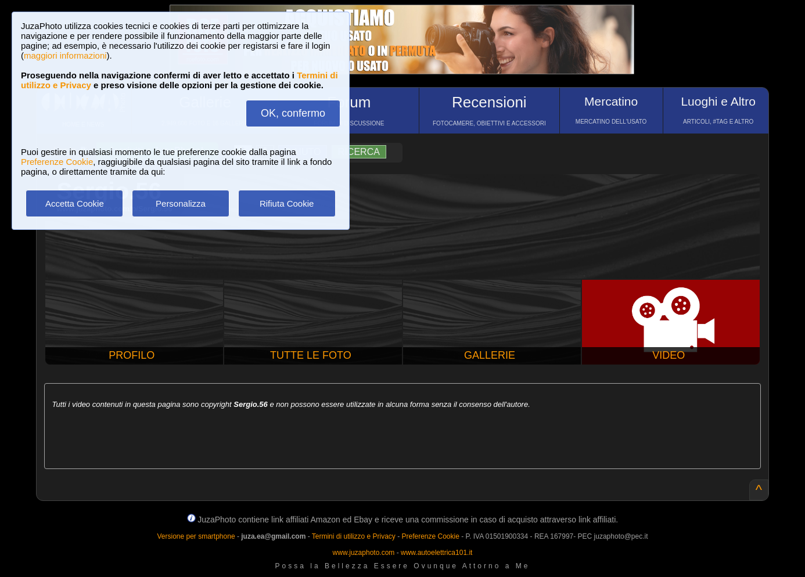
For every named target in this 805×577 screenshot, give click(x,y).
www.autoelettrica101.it (436, 553)
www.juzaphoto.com (364, 553)
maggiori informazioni (65, 55)
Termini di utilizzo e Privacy (354, 536)
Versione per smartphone (196, 536)
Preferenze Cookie (57, 162)
